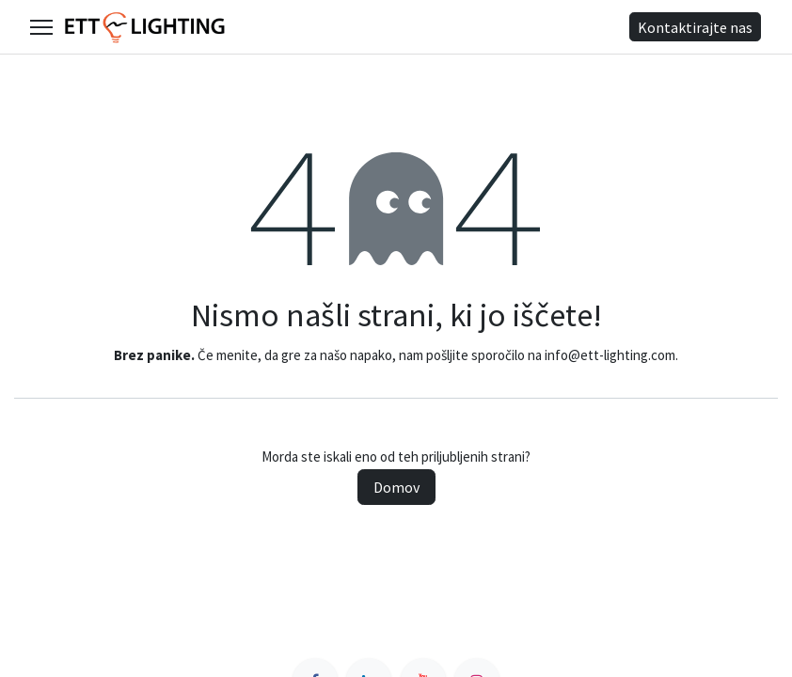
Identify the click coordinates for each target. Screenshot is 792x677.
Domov (396, 487)
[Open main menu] (41, 27)
